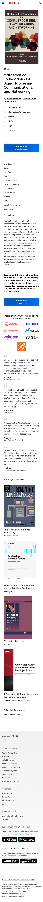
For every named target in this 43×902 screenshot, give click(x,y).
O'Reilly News (8, 760)
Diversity (6, 778)
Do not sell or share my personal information (18, 880)
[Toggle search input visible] (40, 3)
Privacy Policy (8, 800)
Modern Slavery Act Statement (13, 896)
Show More (8, 209)
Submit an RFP (8, 774)
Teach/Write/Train (10, 753)
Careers (5, 756)
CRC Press (12, 130)
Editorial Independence (11, 894)
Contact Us (7, 793)
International (9, 811)
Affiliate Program (9, 771)
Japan (5, 819)
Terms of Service (8, 891)
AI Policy (5, 804)
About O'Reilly (9, 748)
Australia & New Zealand (12, 816)
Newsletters (7, 797)
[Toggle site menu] (3, 3)
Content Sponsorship (11, 781)
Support (6, 788)
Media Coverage (9, 763)
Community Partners (11, 767)
